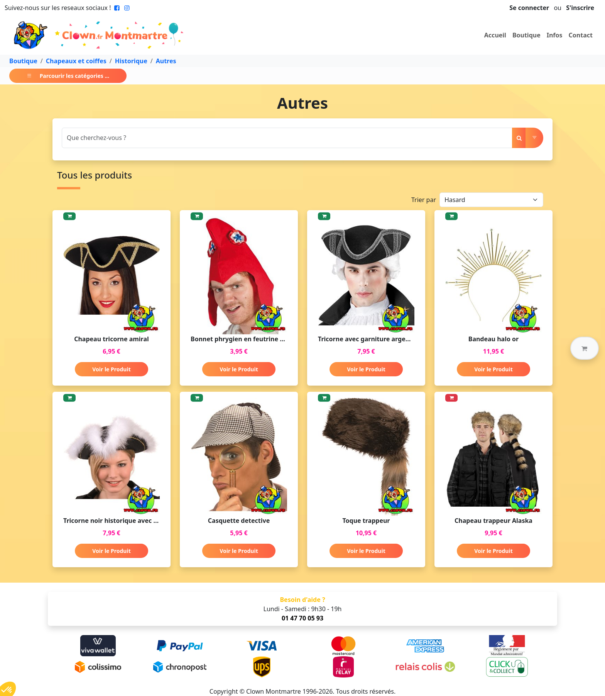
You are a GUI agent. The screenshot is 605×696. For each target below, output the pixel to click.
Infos (555, 35)
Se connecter (529, 7)
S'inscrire (580, 7)
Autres (166, 61)
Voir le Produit (111, 369)
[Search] (287, 138)
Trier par (423, 199)
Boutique (526, 35)
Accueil (495, 35)
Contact (581, 35)
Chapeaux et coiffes (76, 61)
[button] (584, 348)
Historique (131, 61)
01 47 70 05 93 (302, 618)
